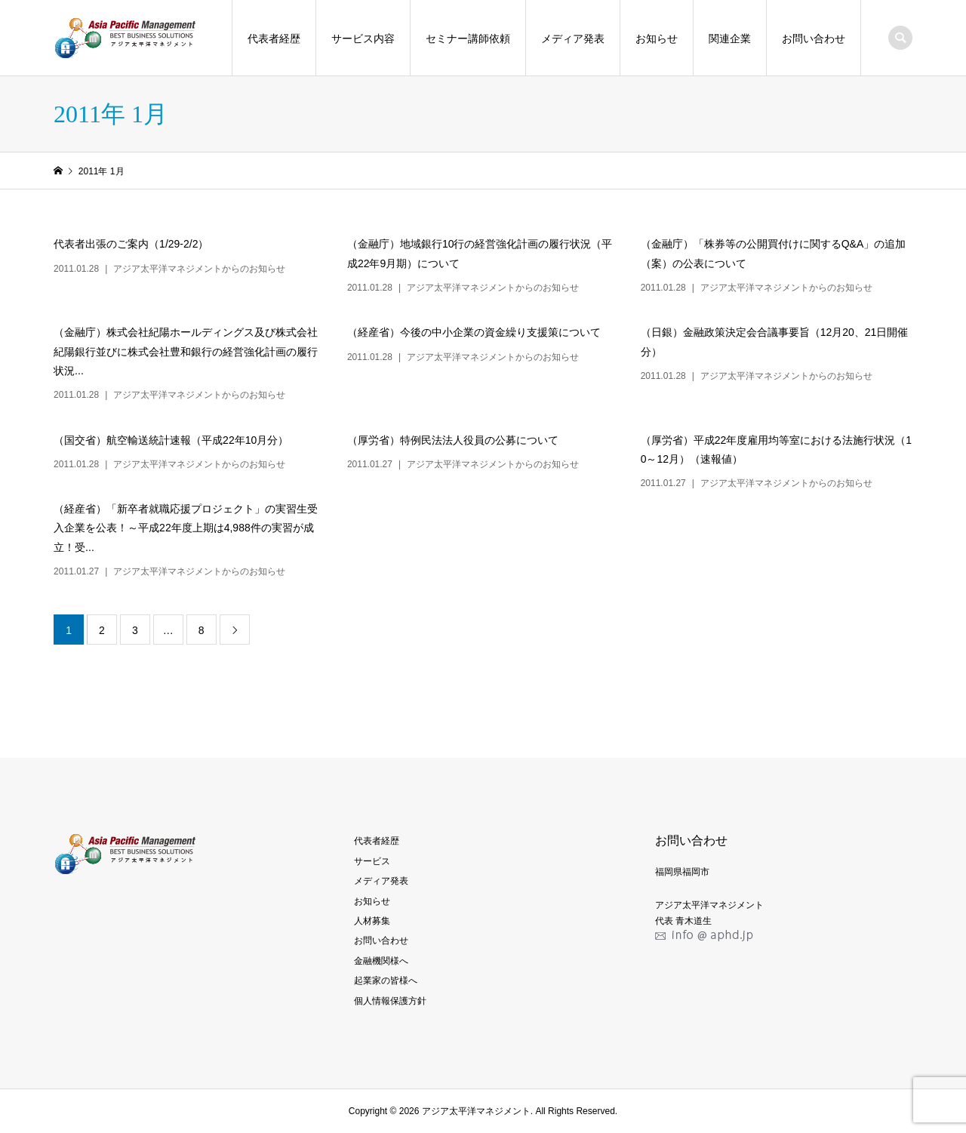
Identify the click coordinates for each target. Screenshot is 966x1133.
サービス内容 (363, 38)
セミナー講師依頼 (468, 38)
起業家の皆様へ (385, 980)
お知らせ (656, 38)
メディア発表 (573, 38)
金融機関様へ (381, 961)
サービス (372, 861)
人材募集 (372, 921)
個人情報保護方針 (390, 1001)
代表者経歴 (274, 38)
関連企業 (730, 38)
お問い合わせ (813, 38)
